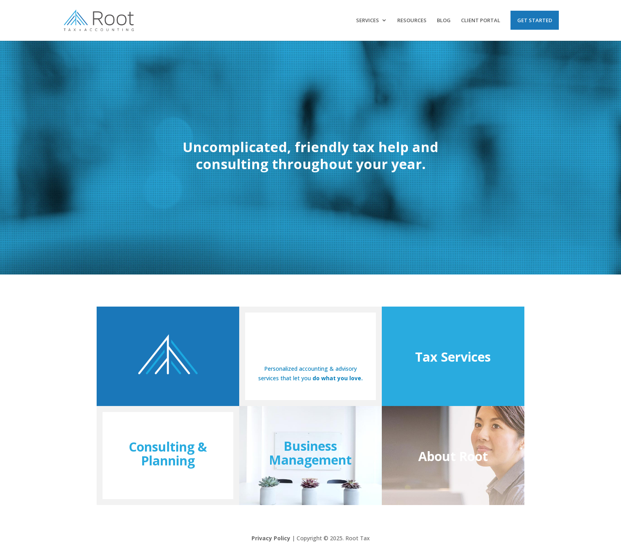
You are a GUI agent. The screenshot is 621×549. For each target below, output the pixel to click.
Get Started (534, 20)
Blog (444, 20)
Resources (412, 20)
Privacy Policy (270, 538)
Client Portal (480, 20)
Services (367, 20)
